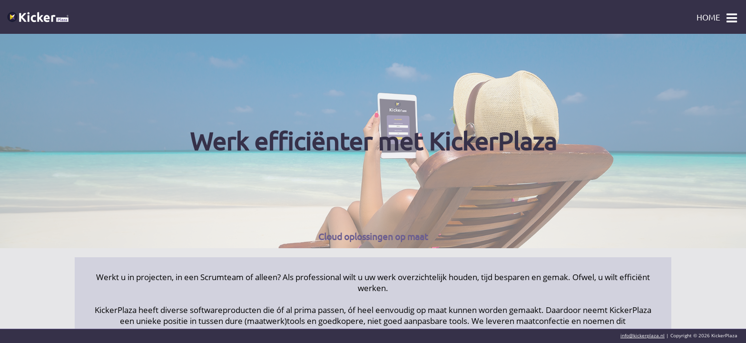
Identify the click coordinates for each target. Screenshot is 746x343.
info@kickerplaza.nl (642, 335)
